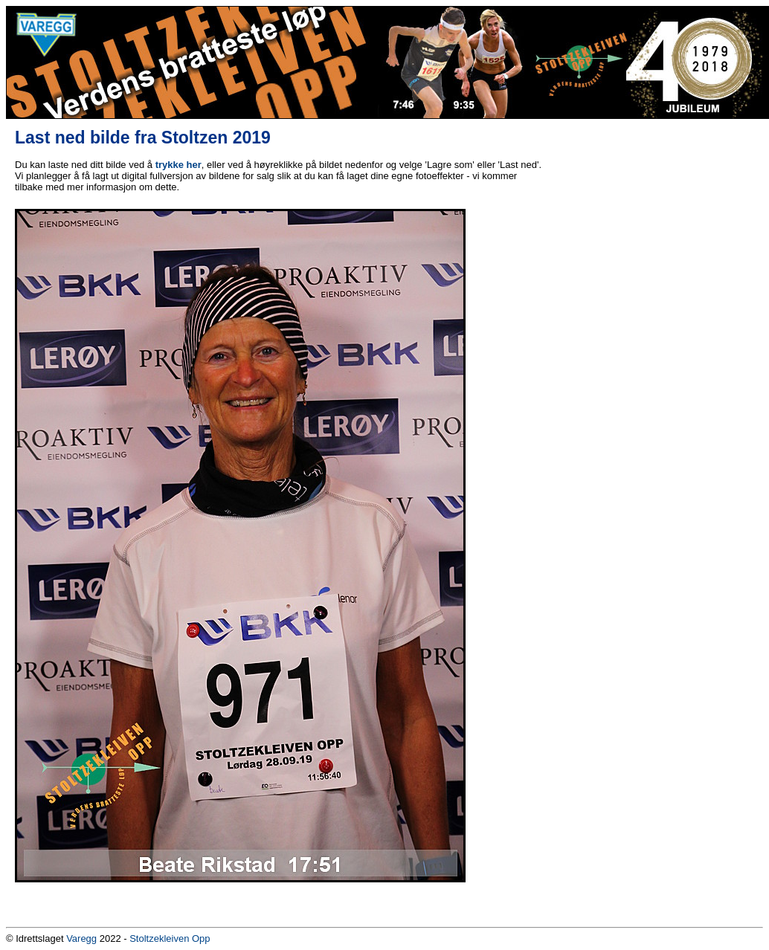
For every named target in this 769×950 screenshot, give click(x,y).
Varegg (81, 938)
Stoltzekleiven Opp (169, 938)
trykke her (178, 164)
